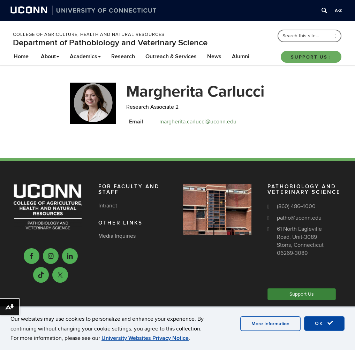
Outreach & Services (171, 56)
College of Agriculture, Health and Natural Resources (89, 34)
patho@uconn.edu (299, 217)
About (50, 56)
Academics (85, 56)
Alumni (240, 56)
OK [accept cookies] (324, 323)
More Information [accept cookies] (270, 324)
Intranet (107, 205)
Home (21, 56)
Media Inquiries (117, 236)
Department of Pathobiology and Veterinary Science (110, 43)
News (214, 56)
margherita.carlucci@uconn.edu (197, 121)
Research (123, 56)
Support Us (311, 57)
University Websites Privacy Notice (145, 338)
